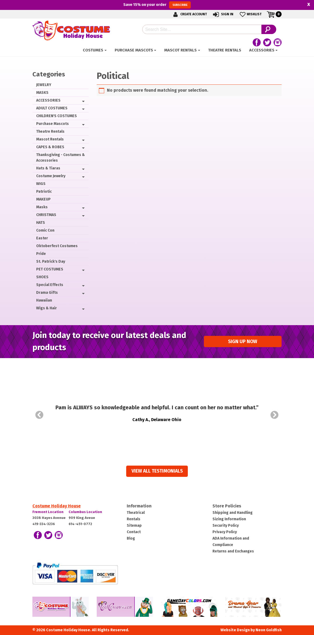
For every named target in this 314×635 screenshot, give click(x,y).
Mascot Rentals (180, 50)
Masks (42, 207)
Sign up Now (242, 341)
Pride (41, 253)
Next (274, 415)
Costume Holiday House (56, 505)
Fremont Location (47, 512)
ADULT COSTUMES (52, 108)
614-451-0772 (80, 524)
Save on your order (156, 4)
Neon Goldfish (269, 630)
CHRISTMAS (46, 215)
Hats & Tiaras (48, 168)
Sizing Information (229, 519)
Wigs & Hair (46, 308)
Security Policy (225, 525)
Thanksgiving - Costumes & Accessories (60, 158)
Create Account (189, 14)
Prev (39, 415)
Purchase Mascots (134, 50)
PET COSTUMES (49, 269)
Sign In (222, 14)
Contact (134, 532)
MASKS (42, 92)
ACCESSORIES (261, 50)
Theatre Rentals (224, 50)
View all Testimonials (157, 471)
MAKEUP (43, 199)
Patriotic (44, 191)
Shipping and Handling (232, 512)
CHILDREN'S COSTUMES (56, 116)
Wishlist (250, 14)
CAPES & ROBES (50, 147)
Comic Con (45, 230)
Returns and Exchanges (233, 551)
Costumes (93, 50)
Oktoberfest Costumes (57, 246)
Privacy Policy (224, 532)
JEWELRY (43, 85)
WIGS (41, 183)
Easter (42, 238)
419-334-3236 (43, 524)
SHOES (42, 277)
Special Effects (49, 285)
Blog (131, 538)
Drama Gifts (47, 292)
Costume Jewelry (50, 176)
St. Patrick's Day (50, 261)
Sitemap (134, 525)
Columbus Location (85, 512)
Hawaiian (44, 300)
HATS (40, 222)
